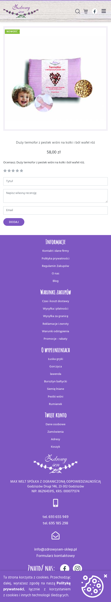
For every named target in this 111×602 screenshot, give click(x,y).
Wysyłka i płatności (55, 308)
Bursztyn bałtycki (55, 381)
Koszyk (55, 446)
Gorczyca (55, 366)
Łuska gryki (55, 359)
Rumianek (55, 404)
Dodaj (14, 222)
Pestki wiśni (55, 396)
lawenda (55, 374)
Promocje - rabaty (55, 338)
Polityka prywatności (55, 258)
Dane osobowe (55, 424)
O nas (55, 273)
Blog (56, 281)
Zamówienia (55, 431)
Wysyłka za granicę (55, 316)
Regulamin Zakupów (55, 266)
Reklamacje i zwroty (56, 324)
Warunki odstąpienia (55, 331)
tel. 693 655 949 (55, 517)
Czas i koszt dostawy (55, 301)
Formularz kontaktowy (55, 556)
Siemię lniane (55, 389)
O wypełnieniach (55, 350)
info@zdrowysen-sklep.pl (55, 549)
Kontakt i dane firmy (55, 251)
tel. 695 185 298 (55, 523)
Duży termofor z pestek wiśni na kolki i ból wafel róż (55, 143)
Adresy (55, 439)
